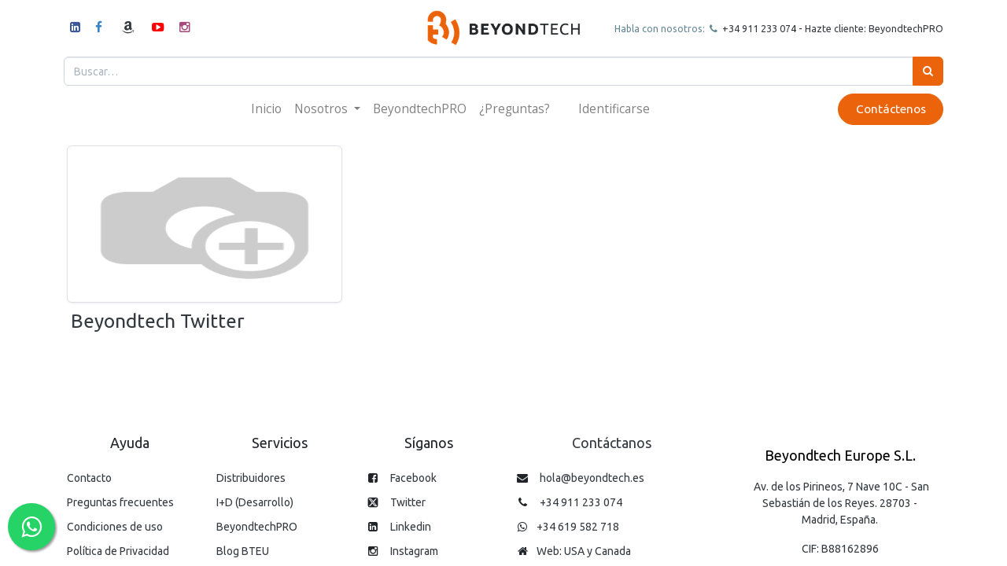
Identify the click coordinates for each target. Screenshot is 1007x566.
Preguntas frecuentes (120, 502)
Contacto (89, 478)
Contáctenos (887, 109)
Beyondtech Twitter (158, 321)
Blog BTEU (242, 551)
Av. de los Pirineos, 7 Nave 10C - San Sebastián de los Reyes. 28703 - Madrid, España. (841, 503)
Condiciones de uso (115, 526)
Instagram (414, 551)
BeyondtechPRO (256, 526)
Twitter (408, 502)
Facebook (413, 478)
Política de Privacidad (118, 551)
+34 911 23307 (752, 28)
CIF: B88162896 (840, 548)
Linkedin (410, 526)
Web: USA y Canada (584, 551)
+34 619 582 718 (578, 526)
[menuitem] (266, 109)
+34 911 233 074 (581, 502)
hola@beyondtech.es (592, 478)
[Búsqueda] (924, 71)
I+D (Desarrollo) (254, 502)
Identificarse (614, 108)
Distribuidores (251, 478)
